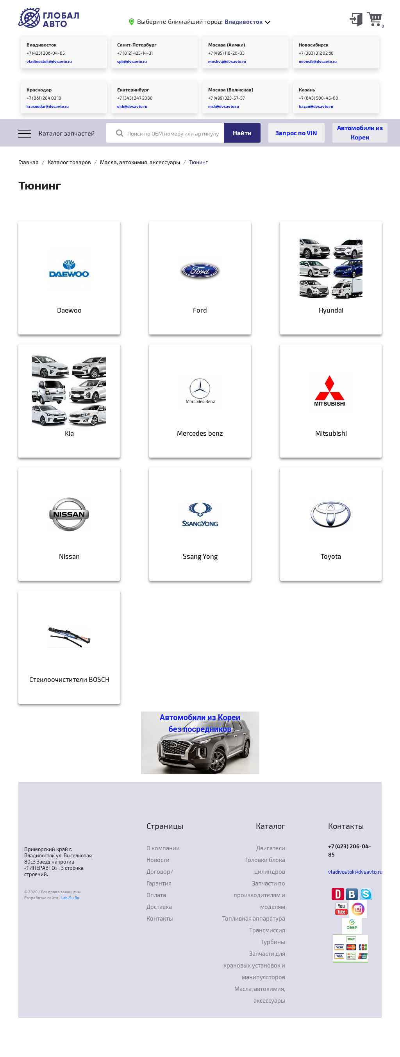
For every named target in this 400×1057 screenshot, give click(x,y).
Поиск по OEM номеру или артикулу (167, 133)
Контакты (159, 918)
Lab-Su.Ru (70, 897)
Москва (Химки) (226, 44)
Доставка (159, 906)
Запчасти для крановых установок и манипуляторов (254, 965)
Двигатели (270, 847)
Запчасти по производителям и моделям (259, 895)
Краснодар (39, 89)
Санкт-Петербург (137, 44)
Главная (28, 162)
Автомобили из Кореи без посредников (200, 723)
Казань (307, 89)
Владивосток (42, 44)
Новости (158, 859)
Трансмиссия (267, 930)
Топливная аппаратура (253, 918)
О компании (163, 847)
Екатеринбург (133, 89)
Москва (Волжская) (230, 89)
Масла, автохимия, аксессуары (140, 162)
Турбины (273, 941)
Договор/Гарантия (159, 877)
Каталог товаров (69, 162)
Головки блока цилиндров (265, 865)
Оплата (156, 894)
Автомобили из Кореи (360, 132)
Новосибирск (314, 44)
